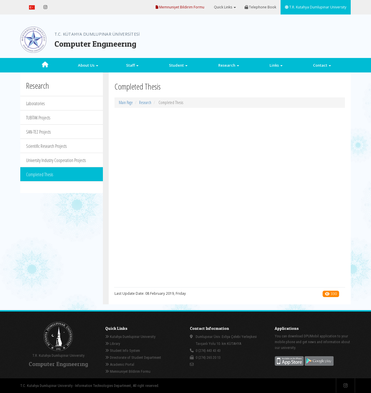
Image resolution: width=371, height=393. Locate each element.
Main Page (126, 102)
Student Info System (122, 350)
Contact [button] (322, 65)
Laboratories (35, 103)
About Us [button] (88, 65)
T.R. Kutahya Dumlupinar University (315, 7)
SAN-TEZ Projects (38, 132)
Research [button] (228, 65)
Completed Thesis (39, 174)
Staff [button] (132, 65)
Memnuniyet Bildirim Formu (180, 7)
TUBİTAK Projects (38, 117)
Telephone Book (260, 7)
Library (112, 343)
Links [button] (276, 65)
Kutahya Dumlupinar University (130, 336)
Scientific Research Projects (46, 146)
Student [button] (178, 65)
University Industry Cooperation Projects (56, 160)
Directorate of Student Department (133, 357)
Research (145, 102)
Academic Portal (119, 364)
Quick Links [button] (224, 7)
